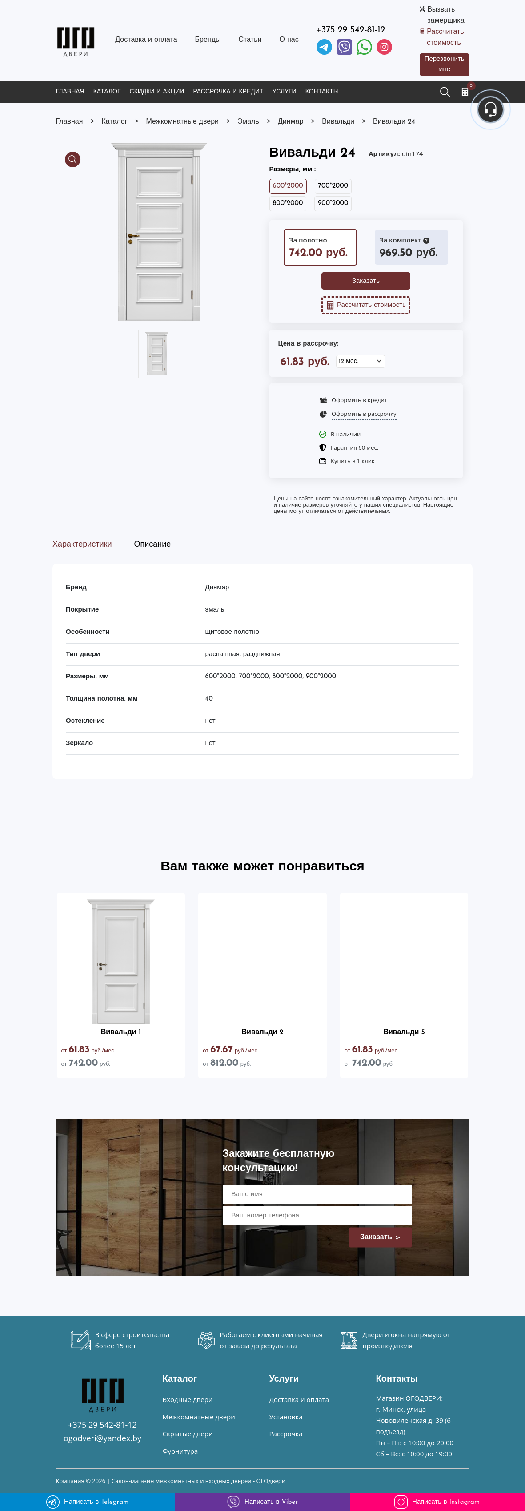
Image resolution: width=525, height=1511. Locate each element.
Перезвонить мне (445, 64)
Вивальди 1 (121, 1032)
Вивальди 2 (262, 1032)
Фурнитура (180, 1451)
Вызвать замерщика (445, 15)
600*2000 (288, 186)
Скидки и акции (157, 92)
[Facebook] (364, 47)
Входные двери (188, 1399)
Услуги (284, 92)
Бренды (208, 40)
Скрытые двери (188, 1433)
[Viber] (344, 47)
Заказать (366, 281)
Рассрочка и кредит (228, 92)
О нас (288, 40)
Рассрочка (286, 1433)
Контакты (322, 92)
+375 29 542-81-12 (351, 30)
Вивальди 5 (404, 1032)
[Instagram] (384, 47)
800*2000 (288, 203)
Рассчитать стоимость (445, 37)
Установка (286, 1416)
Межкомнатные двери (199, 1416)
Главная (70, 92)
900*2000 (333, 203)
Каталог (107, 92)
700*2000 (333, 186)
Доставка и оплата (146, 40)
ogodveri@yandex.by (102, 1438)
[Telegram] (324, 47)
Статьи (250, 40)
